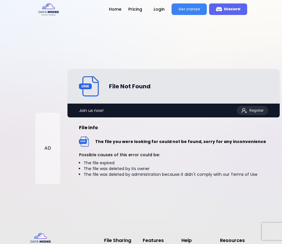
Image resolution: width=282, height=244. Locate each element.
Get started (189, 9)
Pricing (135, 9)
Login (159, 9)
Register (252, 110)
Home (115, 9)
